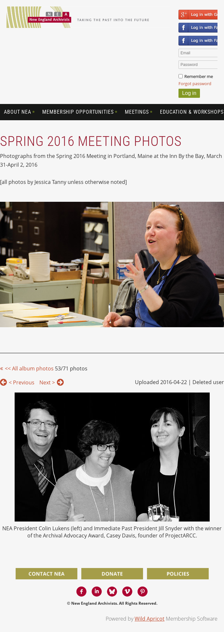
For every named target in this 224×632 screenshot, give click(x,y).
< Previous (21, 382)
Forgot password (194, 83)
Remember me (198, 76)
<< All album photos (29, 368)
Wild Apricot (150, 618)
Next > (47, 382)
